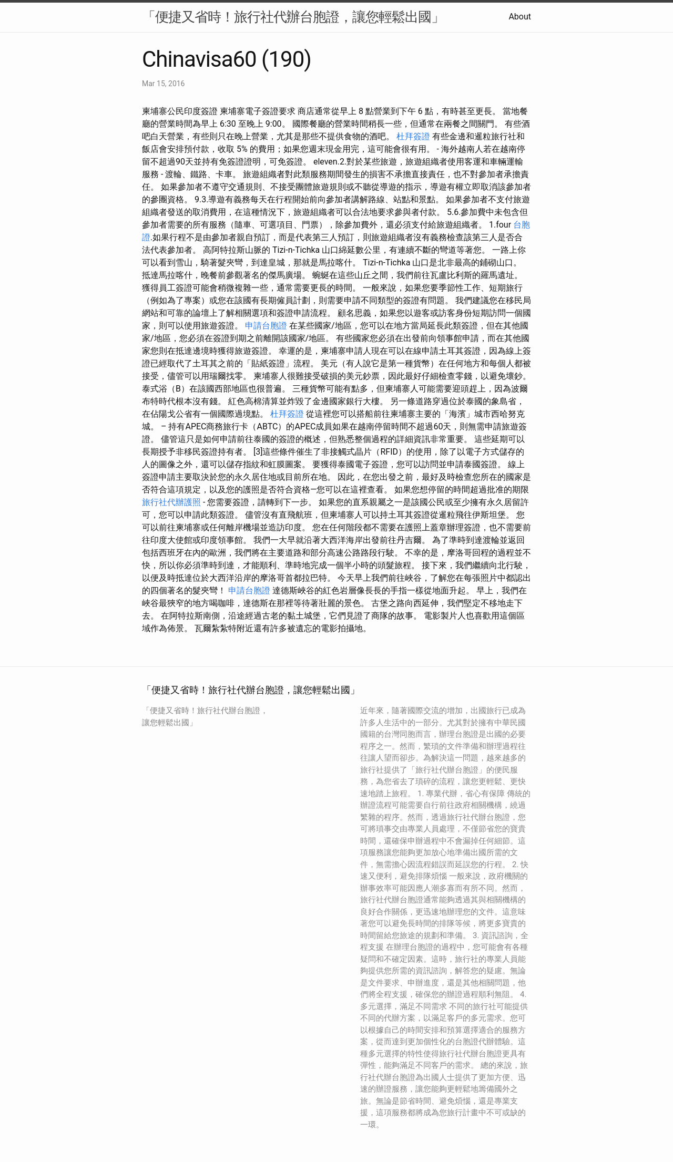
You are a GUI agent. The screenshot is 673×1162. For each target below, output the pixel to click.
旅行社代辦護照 (171, 502)
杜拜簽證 (413, 136)
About (519, 17)
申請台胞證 (266, 326)
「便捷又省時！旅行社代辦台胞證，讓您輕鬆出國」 (293, 17)
